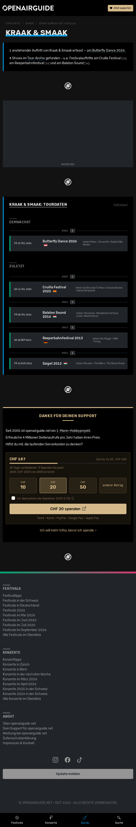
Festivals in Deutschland (21, 605)
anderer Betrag (113, 485)
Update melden (68, 774)
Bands (29, 23)
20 (53, 485)
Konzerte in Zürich (16, 664)
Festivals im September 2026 (25, 630)
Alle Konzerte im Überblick (22, 699)
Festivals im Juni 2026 (20, 620)
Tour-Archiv (36, 58)
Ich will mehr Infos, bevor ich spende (67, 530)
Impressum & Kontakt (18, 743)
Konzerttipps (12, 660)
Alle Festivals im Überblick (22, 635)
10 (23, 485)
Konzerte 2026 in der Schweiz (25, 694)
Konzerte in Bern (15, 669)
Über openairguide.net (19, 724)
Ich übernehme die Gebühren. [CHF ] (43, 498)
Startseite (13, 23)
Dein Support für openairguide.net (28, 728)
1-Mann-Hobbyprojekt (73, 431)
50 (83, 485)
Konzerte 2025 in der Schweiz (25, 689)
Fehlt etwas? (121, 205)
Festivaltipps (12, 596)
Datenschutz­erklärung (19, 738)
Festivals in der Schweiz (20, 601)
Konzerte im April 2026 (20, 684)
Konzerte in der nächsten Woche (27, 674)
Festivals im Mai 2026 (19, 615)
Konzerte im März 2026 (20, 679)
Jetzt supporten (120, 8)
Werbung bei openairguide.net (25, 733)
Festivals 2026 (14, 610)
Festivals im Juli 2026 (19, 625)
